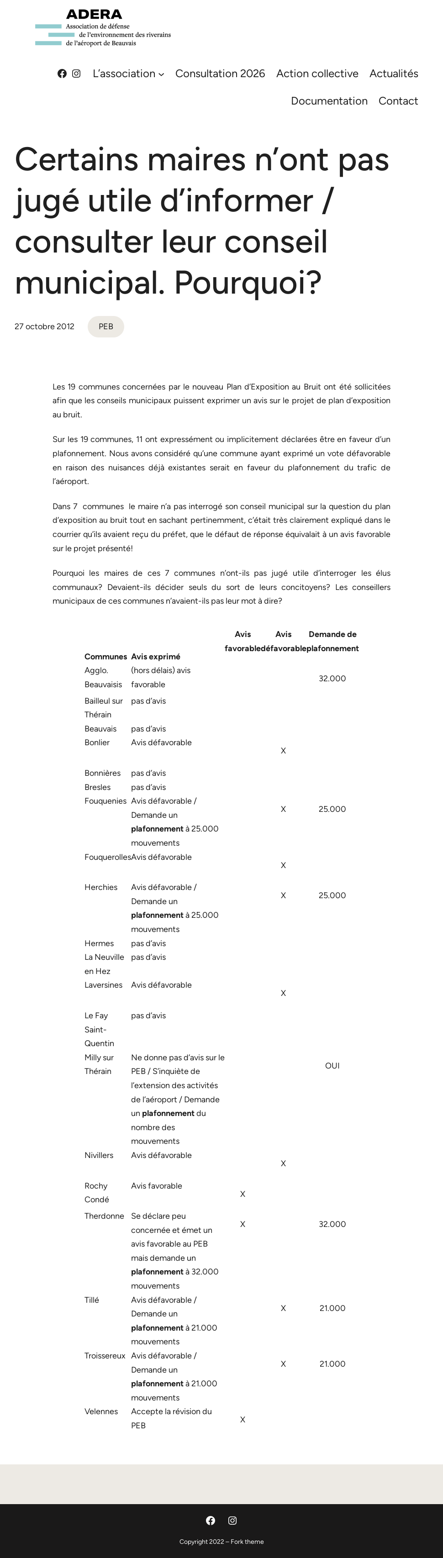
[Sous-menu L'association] (161, 73)
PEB (106, 326)
